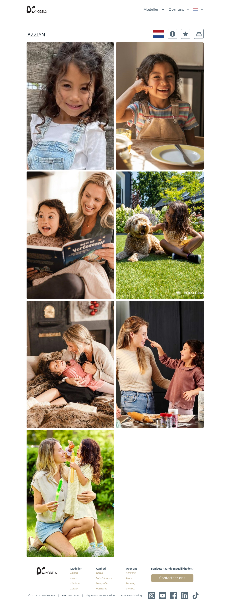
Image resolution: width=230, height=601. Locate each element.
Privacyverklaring (131, 595)
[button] (172, 34)
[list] (154, 8)
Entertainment (104, 578)
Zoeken (74, 588)
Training (130, 583)
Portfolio (131, 572)
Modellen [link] (151, 9)
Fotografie (102, 583)
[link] (198, 9)
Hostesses (101, 588)
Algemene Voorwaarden (100, 595)
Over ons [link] (176, 9)
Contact (130, 588)
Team (129, 578)
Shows (99, 572)
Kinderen (75, 583)
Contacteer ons (172, 577)
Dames (74, 572)
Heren (73, 578)
